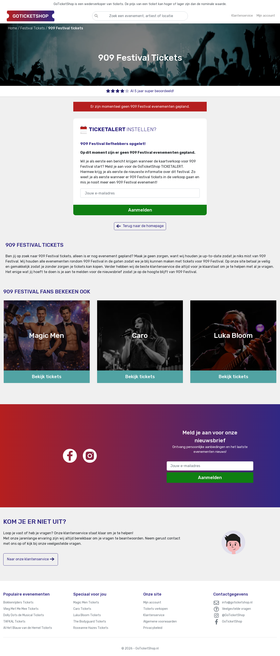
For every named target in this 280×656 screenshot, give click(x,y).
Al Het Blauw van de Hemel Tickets (27, 628)
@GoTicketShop (233, 615)
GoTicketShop (232, 621)
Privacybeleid (152, 628)
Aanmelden (140, 210)
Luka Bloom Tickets (87, 615)
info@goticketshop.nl (237, 602)
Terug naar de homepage (140, 226)
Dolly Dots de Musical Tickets (23, 615)
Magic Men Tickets (86, 602)
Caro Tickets (82, 609)
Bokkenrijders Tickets (18, 602)
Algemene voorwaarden (160, 621)
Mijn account (152, 602)
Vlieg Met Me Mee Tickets (20, 609)
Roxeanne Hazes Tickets (90, 628)
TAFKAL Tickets (14, 621)
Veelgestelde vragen (236, 609)
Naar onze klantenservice (30, 559)
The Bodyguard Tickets (89, 621)
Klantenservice (153, 615)
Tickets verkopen (155, 609)
